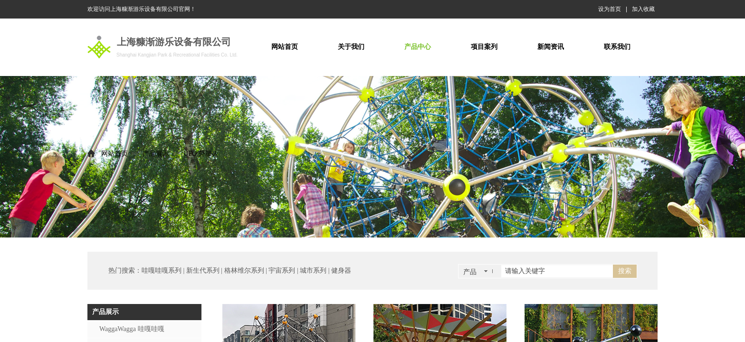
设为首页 (609, 9)
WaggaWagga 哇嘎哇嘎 (131, 328)
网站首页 (114, 153)
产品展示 (156, 153)
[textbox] (557, 271)
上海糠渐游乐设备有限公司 (174, 42)
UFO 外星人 (201, 153)
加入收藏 (643, 9)
